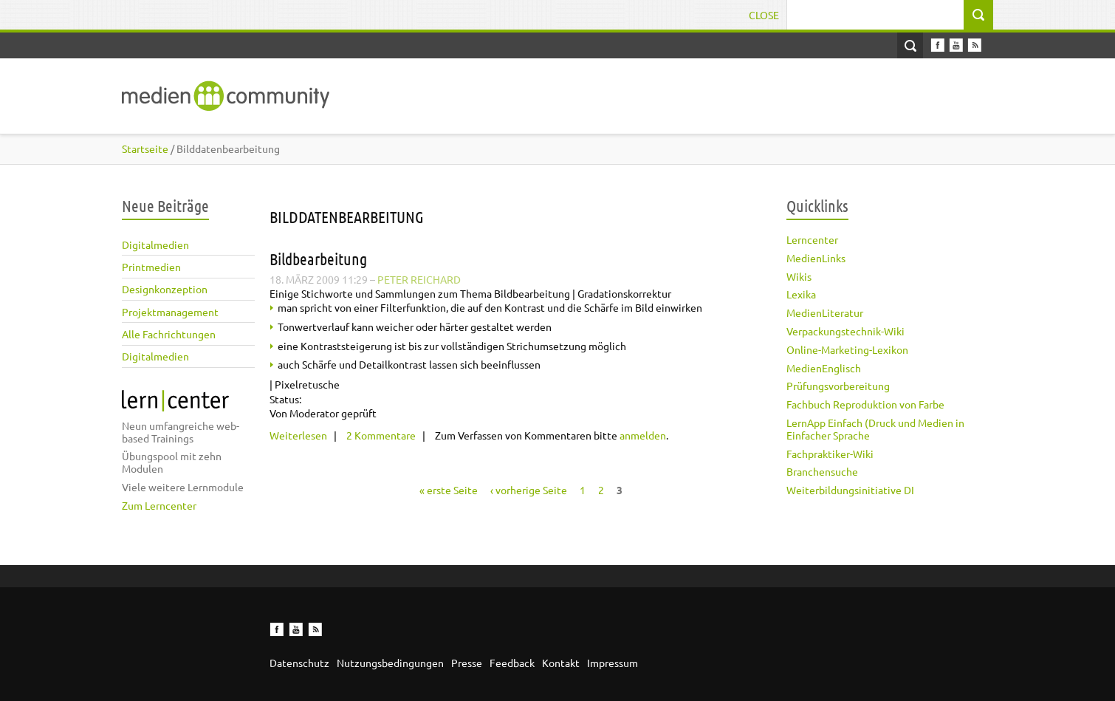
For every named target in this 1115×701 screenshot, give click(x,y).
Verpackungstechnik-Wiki (845, 331)
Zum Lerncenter (159, 505)
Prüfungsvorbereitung (838, 385)
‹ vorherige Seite (528, 489)
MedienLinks (815, 257)
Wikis (799, 276)
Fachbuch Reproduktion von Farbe (865, 404)
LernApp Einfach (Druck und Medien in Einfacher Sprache (875, 429)
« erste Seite (448, 489)
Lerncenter (812, 239)
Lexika (801, 294)
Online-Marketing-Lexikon (847, 349)
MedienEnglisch (823, 368)
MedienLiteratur (824, 312)
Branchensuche (822, 471)
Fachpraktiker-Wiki (830, 453)
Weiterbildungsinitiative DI (850, 489)
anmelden (643, 435)
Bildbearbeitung (318, 258)
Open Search (910, 45)
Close (764, 14)
